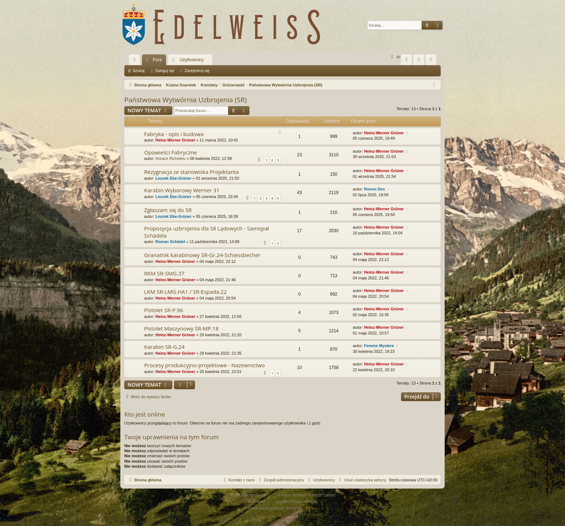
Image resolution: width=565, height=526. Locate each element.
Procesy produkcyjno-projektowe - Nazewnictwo (204, 365)
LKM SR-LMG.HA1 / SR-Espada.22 (185, 291)
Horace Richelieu (170, 158)
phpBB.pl (309, 508)
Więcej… (136, 61)
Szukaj (138, 70)
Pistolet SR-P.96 (163, 310)
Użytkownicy (192, 59)
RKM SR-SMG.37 (164, 273)
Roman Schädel (170, 241)
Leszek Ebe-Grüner (173, 178)
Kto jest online (144, 414)
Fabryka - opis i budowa (174, 134)
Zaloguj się (164, 70)
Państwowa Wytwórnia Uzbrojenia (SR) (185, 99)
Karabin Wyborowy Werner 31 (181, 190)
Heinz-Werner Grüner (175, 140)
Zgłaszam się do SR (168, 209)
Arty (270, 502)
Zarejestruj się (196, 70)
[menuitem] (406, 59)
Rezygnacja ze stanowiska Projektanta (191, 171)
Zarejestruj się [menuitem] (432, 61)
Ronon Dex (374, 189)
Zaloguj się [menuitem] (420, 61)
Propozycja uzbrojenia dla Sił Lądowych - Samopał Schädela (206, 232)
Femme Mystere (379, 345)
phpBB (272, 495)
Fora (157, 59)
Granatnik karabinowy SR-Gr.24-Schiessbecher (202, 254)
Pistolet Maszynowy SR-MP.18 (181, 328)
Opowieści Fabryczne (170, 152)
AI (394, 56)
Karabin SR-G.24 (164, 346)
